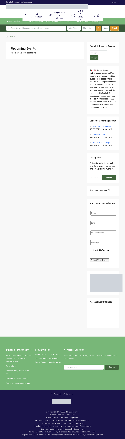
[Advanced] (98, 28)
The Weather (53, 358)
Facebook (56, 394)
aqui (7, 374)
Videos (87, 21)
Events (62, 21)
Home (9, 21)
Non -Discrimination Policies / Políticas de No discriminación (63, 429)
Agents (55, 21)
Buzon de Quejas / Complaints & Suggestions (62, 418)
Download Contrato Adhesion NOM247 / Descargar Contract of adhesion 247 (62, 426)
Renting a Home (41, 358)
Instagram (68, 394)
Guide (69, 21)
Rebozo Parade (98, 134)
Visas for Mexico (55, 362)
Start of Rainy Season (101, 126)
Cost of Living (54, 354)
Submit (109, 178)
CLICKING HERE (12, 361)
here (13, 366)
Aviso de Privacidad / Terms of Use (62, 415)
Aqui (22, 356)
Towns (78, 21)
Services (17, 21)
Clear (106, 28)
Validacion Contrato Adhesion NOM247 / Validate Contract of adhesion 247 (62, 420)
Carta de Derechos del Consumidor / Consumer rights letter (62, 423)
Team (48, 21)
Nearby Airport (40, 362)
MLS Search (39, 21)
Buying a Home (40, 354)
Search (114, 28)
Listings (28, 21)
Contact (95, 21)
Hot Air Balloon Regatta (102, 142)
